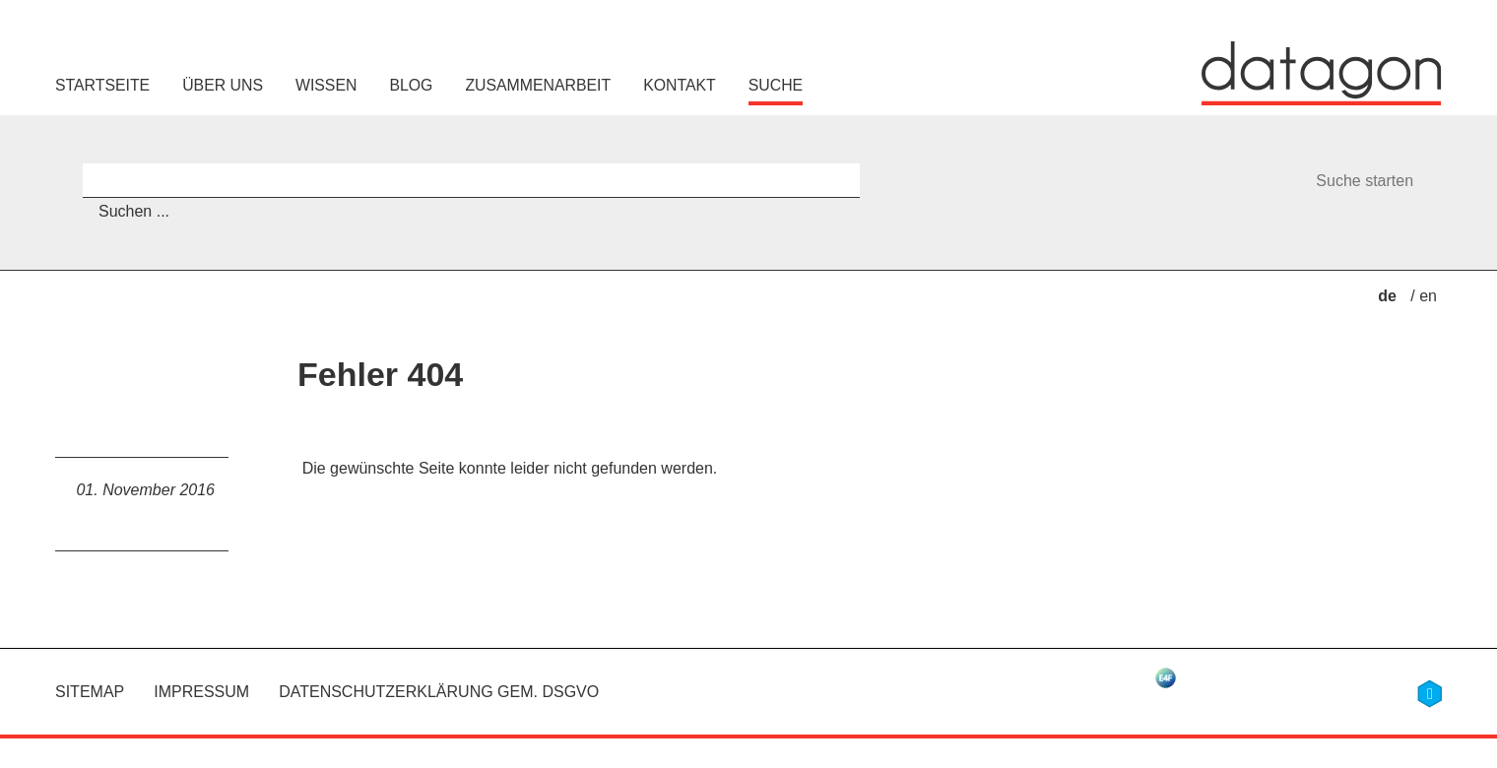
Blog (410, 85)
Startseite (102, 85)
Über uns (222, 85)
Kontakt (679, 85)
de (1389, 296)
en (1428, 296)
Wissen (326, 85)
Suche (775, 85)
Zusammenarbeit (538, 85)
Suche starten (1364, 180)
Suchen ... (133, 211)
